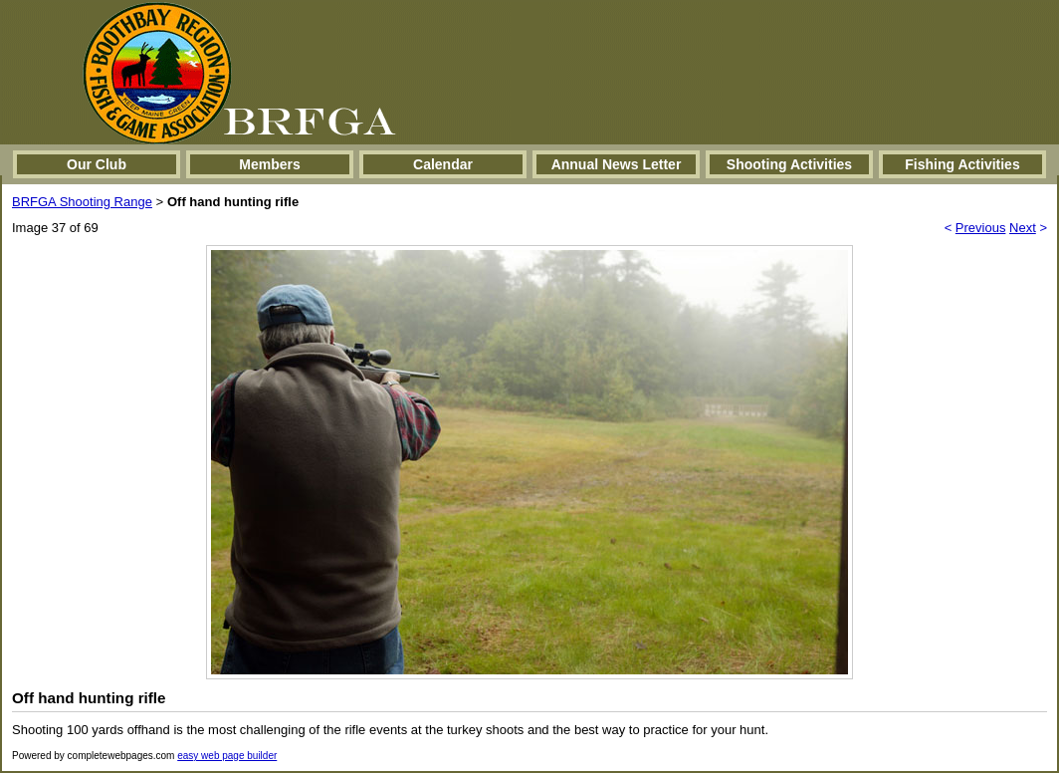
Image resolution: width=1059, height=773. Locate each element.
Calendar (443, 164)
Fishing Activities (962, 164)
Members (269, 164)
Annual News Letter (616, 164)
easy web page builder (227, 755)
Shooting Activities (789, 164)
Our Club (96, 164)
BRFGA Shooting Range (82, 201)
